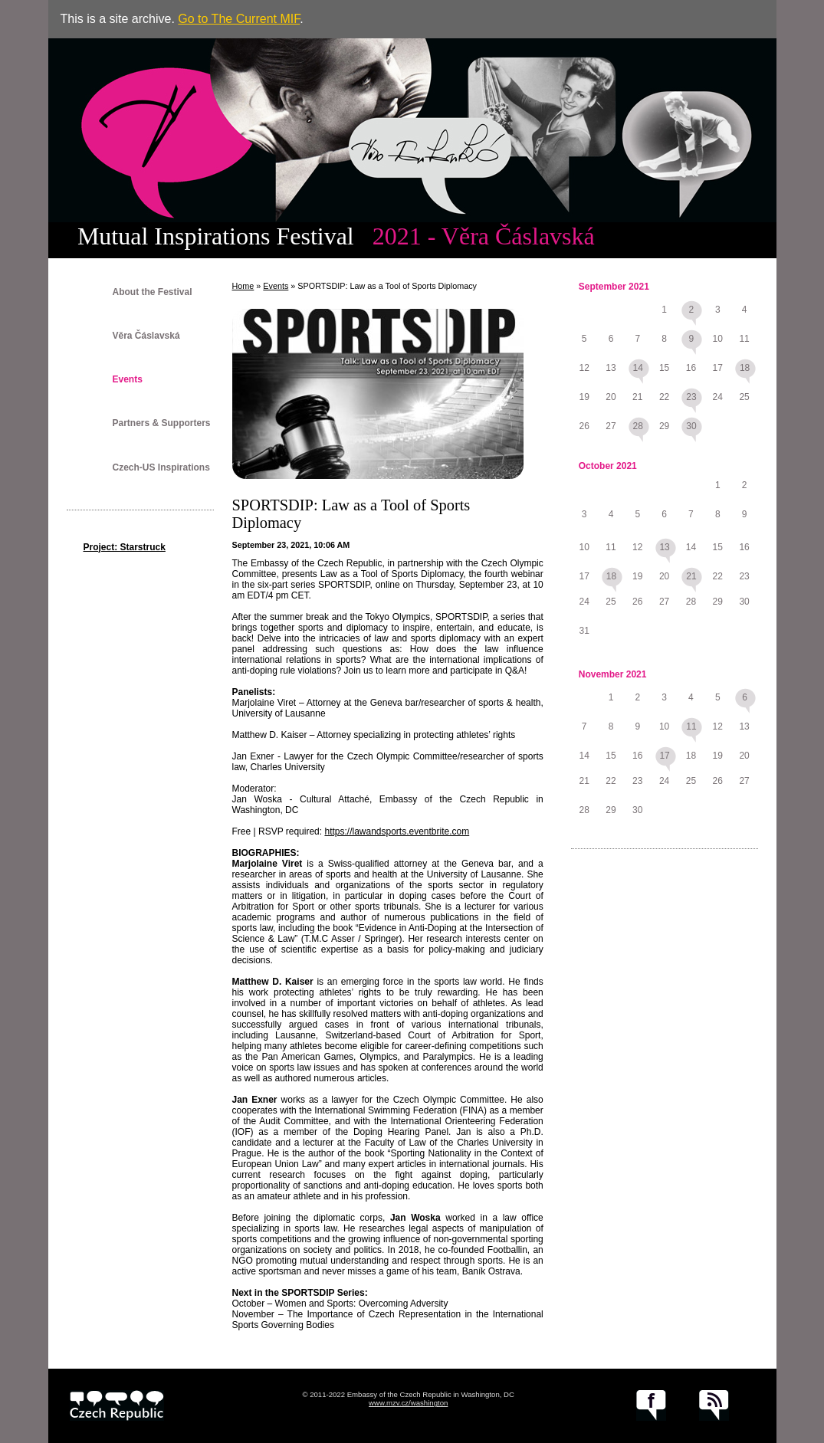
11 (691, 726)
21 (691, 576)
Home (243, 285)
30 (691, 426)
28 (638, 426)
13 (664, 547)
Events (128, 379)
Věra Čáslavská (146, 335)
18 (745, 367)
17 (664, 755)
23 (691, 397)
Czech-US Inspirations (161, 467)
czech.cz (117, 1405)
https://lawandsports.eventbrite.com (396, 831)
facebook (651, 1405)
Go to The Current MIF (239, 18)
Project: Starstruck (125, 547)
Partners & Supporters (162, 423)
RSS (714, 1405)
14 (638, 367)
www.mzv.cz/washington (408, 1403)
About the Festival (152, 292)
